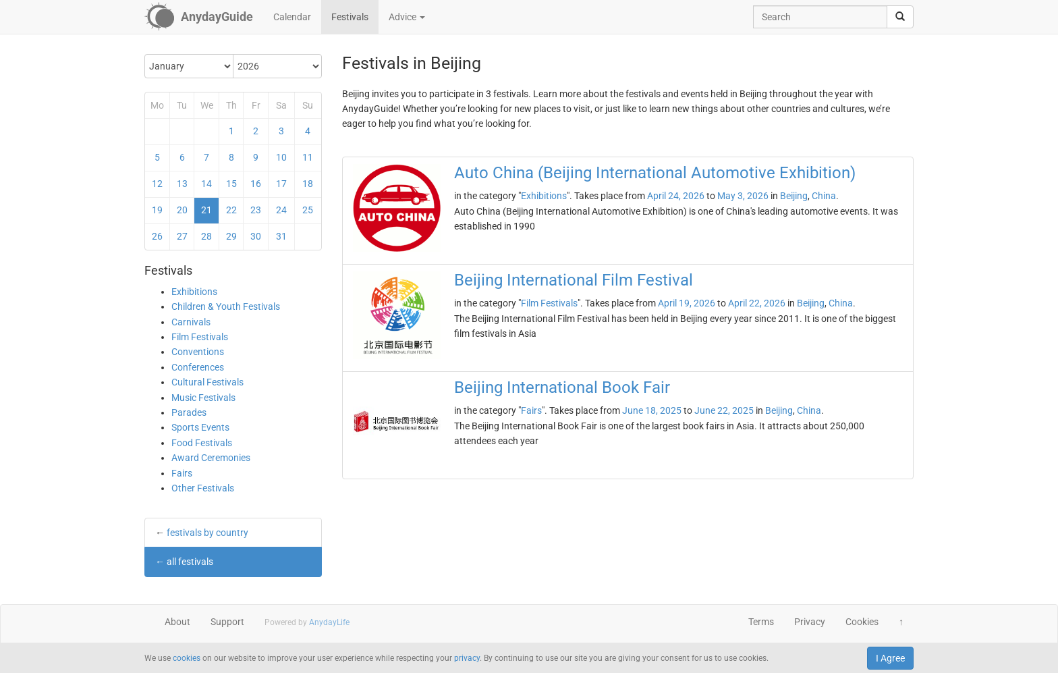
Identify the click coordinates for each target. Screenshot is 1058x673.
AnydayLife (329, 622)
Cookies (862, 621)
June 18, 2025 (651, 410)
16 (255, 183)
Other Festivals (202, 488)
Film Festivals (199, 336)
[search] (900, 16)
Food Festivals (201, 442)
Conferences (197, 367)
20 (182, 210)
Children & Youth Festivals (225, 306)
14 (206, 183)
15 (231, 183)
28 (206, 236)
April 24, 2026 (675, 195)
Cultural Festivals (207, 382)
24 (281, 210)
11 (307, 157)
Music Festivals (203, 397)
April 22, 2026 (756, 303)
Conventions (197, 351)
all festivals (190, 561)
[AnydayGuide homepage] (198, 17)
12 (157, 183)
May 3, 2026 (743, 195)
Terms (761, 621)
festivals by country (207, 532)
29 (231, 236)
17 (281, 183)
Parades (188, 412)
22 (231, 210)
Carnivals (191, 322)
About (177, 621)
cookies (186, 658)
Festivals (349, 16)
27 (182, 236)
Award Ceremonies (210, 457)
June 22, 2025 (724, 410)
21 (206, 210)
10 (281, 157)
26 (157, 236)
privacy (467, 658)
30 (255, 236)
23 (255, 210)
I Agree (890, 658)
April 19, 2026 (686, 303)
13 (182, 183)
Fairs (181, 473)
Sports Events (200, 427)
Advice (407, 16)
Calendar (292, 16)
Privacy (809, 621)
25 (307, 210)
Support (227, 621)
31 (281, 236)
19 (157, 210)
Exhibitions (194, 291)
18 (307, 183)
